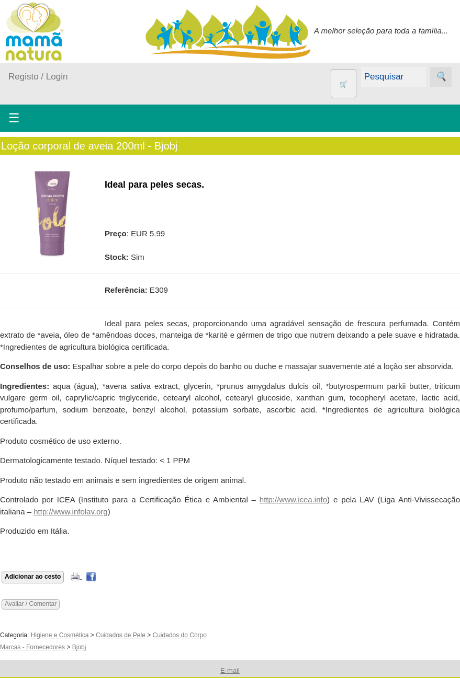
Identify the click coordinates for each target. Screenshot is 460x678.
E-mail (230, 670)
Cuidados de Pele (120, 635)
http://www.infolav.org (70, 511)
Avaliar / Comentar (31, 603)
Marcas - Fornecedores (32, 647)
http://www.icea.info (293, 499)
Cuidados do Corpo (180, 635)
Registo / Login (38, 77)
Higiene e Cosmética (60, 635)
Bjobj (79, 647)
